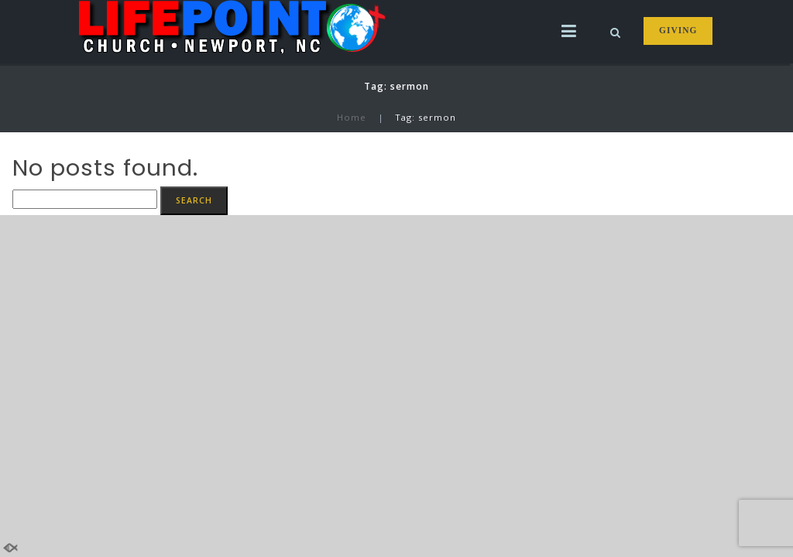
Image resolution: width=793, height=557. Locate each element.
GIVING (678, 30)
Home (351, 117)
